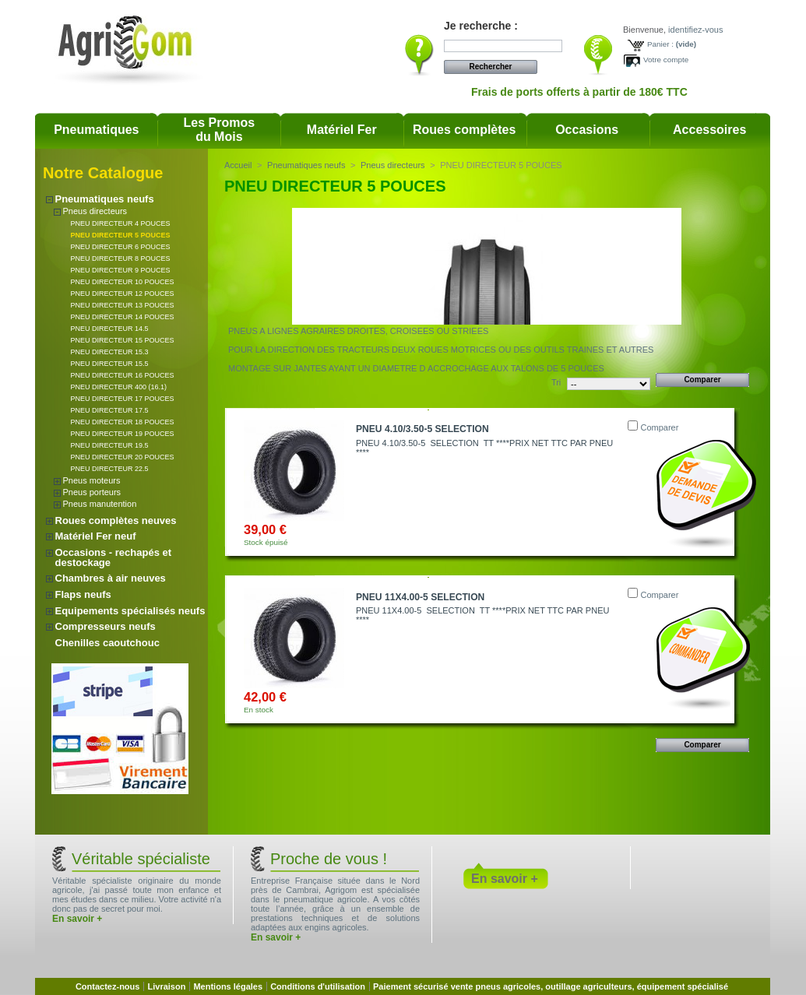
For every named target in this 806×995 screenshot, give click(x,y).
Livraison (166, 986)
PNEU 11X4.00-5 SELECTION (420, 597)
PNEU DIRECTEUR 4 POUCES (121, 223)
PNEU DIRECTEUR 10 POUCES (122, 282)
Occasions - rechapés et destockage (113, 557)
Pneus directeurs (95, 211)
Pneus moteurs (92, 480)
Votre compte (665, 59)
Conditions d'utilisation (317, 986)
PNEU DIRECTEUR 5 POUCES (121, 235)
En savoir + (77, 918)
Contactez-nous (108, 986)
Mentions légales (227, 986)
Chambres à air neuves (110, 578)
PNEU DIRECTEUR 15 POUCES (122, 340)
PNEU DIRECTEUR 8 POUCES (121, 258)
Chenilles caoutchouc (107, 643)
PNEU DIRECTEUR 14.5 (110, 328)
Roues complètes (464, 129)
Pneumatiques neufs (104, 199)
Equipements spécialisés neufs (130, 611)
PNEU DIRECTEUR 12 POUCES (122, 293)
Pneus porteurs (92, 492)
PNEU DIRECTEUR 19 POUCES (122, 434)
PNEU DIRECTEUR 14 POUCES (122, 317)
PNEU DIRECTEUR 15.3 (110, 352)
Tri (556, 382)
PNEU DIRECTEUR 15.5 (110, 363)
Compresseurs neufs (105, 626)
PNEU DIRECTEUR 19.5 (110, 445)
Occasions (586, 129)
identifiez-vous (695, 29)
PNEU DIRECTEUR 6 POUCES (121, 247)
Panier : (660, 44)
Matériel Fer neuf (95, 536)
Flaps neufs (83, 594)
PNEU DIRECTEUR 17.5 (110, 410)
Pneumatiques (96, 129)
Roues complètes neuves (116, 520)
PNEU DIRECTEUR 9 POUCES (121, 270)
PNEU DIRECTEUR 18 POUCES (122, 422)
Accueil (238, 165)
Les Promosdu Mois (219, 129)
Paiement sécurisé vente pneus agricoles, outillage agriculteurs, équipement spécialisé (550, 986)
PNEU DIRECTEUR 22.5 (110, 469)
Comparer (659, 427)
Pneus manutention (100, 503)
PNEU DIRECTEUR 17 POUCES (122, 399)
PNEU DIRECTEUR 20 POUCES (122, 457)
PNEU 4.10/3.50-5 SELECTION (422, 429)
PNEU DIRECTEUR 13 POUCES (122, 305)
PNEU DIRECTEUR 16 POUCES (122, 375)
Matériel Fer (342, 129)
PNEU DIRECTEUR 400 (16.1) (119, 387)
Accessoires (709, 129)
